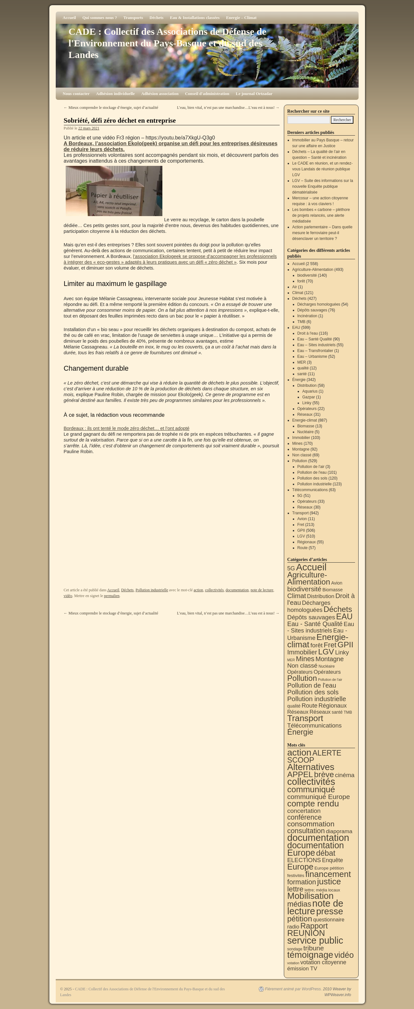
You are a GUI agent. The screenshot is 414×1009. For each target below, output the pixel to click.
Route (302, 548)
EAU (296, 327)
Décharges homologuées (318, 304)
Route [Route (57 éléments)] (309, 705)
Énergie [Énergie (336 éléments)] (300, 732)
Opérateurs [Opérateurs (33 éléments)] (327, 672)
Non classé (301, 455)
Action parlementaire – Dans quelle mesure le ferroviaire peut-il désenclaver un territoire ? (322, 233)
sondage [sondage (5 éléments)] (295, 949)
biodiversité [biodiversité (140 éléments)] (304, 589)
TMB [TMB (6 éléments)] (348, 712)
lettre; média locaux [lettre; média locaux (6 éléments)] (322, 890)
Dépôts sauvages (312, 310)
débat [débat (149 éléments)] (325, 853)
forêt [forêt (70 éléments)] (316, 645)
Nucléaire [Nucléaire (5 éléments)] (327, 666)
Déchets (156, 17)
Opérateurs (307, 408)
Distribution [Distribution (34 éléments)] (320, 596)
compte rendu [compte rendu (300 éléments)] (313, 803)
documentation (237, 590)
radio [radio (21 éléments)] (293, 927)
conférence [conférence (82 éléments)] (304, 817)
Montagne (300, 449)
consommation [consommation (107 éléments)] (310, 824)
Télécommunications (310, 490)
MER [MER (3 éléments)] (291, 660)
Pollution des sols (312, 478)
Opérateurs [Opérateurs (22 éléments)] (300, 672)
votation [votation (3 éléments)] (293, 963)
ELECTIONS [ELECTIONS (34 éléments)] (304, 860)
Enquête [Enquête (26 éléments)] (332, 860)
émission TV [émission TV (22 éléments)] (302, 969)
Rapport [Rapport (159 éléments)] (314, 925)
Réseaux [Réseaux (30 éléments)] (320, 712)
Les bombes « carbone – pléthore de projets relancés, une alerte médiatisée (321, 215)
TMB (301, 321)
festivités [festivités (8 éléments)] (295, 875)
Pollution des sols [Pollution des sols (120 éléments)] (313, 692)
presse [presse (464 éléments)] (329, 911)
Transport (300, 513)
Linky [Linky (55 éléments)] (342, 652)
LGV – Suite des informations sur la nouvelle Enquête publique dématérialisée (322, 186)
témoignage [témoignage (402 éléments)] (310, 955)
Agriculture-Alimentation (312, 269)
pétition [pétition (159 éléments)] (299, 918)
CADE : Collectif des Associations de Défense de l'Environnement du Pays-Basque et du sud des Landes (167, 43)
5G (300, 495)
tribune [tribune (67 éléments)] (313, 948)
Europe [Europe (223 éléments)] (300, 866)
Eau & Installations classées (194, 17)
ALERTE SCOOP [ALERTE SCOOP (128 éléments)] (314, 756)
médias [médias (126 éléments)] (299, 904)
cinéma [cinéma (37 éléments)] (345, 775)
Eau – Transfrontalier (315, 350)
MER (301, 362)
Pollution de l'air (310, 466)
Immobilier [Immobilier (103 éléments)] (302, 652)
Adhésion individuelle (115, 93)
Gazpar (308, 397)
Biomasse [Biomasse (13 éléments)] (333, 589)
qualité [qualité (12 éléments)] (294, 706)
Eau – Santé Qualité (314, 339)
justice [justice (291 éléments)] (329, 881)
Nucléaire (305, 432)
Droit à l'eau (307, 333)
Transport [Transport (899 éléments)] (305, 718)
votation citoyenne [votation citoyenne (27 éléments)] (323, 962)
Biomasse (305, 426)
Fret (300, 524)
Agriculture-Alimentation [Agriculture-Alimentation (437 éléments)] (308, 578)
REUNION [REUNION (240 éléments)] (306, 933)
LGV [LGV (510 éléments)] (326, 651)
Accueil (69, 17)
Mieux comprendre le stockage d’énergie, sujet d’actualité (111, 107)
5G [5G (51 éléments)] (291, 568)
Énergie (298, 379)
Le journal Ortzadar (254, 93)
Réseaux (305, 414)
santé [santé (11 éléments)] (337, 712)
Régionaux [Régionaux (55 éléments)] (333, 705)
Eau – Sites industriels (316, 345)
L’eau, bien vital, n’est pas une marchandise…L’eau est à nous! (228, 107)
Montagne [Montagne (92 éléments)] (329, 658)
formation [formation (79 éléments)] (301, 882)
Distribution (307, 385)
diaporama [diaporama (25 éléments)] (339, 831)
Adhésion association (159, 93)
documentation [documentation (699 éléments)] (318, 837)
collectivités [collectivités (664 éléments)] (311, 781)
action (198, 590)
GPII (301, 530)
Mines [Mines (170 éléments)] (305, 659)
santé (302, 374)
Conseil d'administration (207, 93)
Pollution (299, 461)
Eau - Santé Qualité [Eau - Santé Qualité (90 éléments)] (315, 623)
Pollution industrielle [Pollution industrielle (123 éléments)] (316, 698)
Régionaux (306, 542)
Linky (306, 403)
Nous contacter (76, 93)
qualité (303, 368)
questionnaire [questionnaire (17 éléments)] (328, 919)
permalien (112, 596)
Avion (302, 519)
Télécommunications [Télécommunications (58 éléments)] (314, 725)
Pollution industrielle (152, 590)
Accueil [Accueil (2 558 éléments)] (311, 567)
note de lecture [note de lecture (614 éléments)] (315, 907)
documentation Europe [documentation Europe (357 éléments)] (315, 849)
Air (294, 287)
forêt (301, 281)
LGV (301, 536)
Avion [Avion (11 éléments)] (336, 582)
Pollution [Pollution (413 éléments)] (302, 678)
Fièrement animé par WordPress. (293, 989)
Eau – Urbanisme (312, 356)
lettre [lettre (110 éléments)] (295, 889)
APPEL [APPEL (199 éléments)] (300, 774)
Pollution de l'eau (312, 472)
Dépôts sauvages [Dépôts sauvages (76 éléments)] (311, 617)
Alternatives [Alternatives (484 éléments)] (310, 767)
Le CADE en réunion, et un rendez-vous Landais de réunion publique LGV (322, 169)
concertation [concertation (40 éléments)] (304, 810)
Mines (297, 443)
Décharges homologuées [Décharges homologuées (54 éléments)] (309, 606)
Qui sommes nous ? (99, 17)
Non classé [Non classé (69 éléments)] (302, 665)
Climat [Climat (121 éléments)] (296, 595)
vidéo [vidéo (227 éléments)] (344, 954)
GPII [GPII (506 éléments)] (345, 644)
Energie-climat (304, 420)
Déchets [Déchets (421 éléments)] (337, 609)
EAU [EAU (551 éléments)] (344, 616)
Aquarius (309, 391)
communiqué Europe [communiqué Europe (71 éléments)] (318, 796)
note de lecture (262, 590)
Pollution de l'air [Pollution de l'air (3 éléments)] (330, 679)
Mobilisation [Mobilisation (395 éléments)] (310, 896)
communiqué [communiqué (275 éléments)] (311, 789)
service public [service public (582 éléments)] (315, 940)
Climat (297, 292)
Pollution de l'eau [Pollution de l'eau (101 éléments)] (311, 685)
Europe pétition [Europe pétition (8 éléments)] (329, 868)
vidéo (68, 596)
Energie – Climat (241, 17)
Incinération (307, 316)
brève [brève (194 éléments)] (324, 774)
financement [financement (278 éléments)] (328, 874)
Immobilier (301, 437)
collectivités (214, 590)
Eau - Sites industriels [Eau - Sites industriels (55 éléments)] (320, 627)
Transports (133, 17)
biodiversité (307, 275)
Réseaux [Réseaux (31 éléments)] (298, 712)
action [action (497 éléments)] (299, 752)
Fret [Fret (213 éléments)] (330, 645)
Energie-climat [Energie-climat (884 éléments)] (318, 640)
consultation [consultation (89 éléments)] (306, 831)
